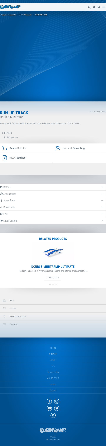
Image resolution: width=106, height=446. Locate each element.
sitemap (53, 354)
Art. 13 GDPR (53, 378)
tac (53, 366)
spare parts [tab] (7, 200)
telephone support (14, 316)
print (8, 300)
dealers (9, 308)
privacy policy (53, 372)
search (53, 360)
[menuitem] (94, 7)
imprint (53, 384)
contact (9, 324)
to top (53, 347)
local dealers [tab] (9, 220)
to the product (53, 277)
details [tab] (5, 187)
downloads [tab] (7, 207)
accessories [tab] (8, 193)
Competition (10, 137)
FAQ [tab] (4, 214)
